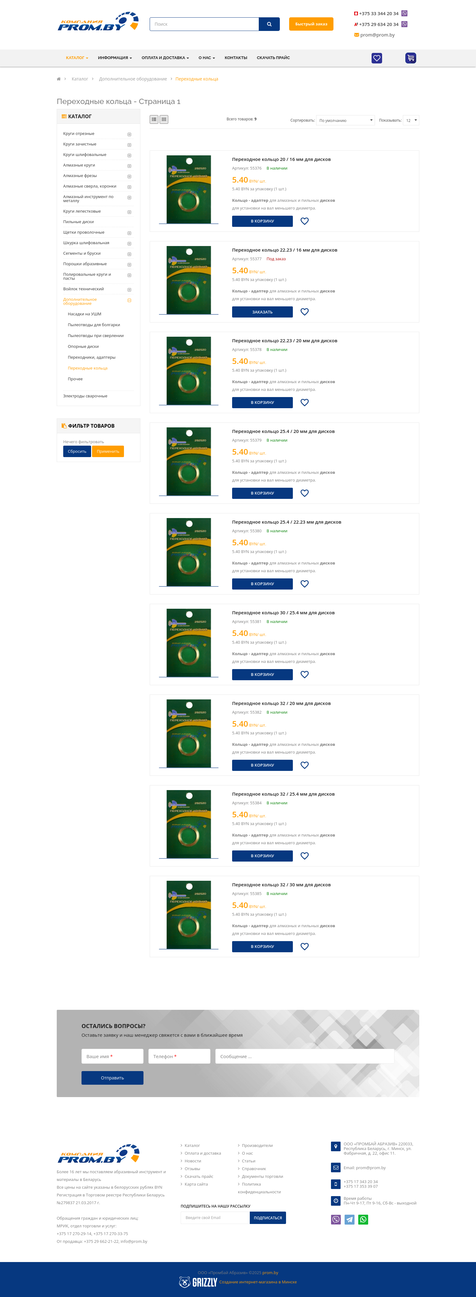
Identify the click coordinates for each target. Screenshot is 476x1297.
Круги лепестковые (82, 211)
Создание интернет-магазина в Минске (258, 1282)
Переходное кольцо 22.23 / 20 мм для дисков (284, 340)
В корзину (262, 221)
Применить (108, 451)
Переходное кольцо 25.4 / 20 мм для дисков (283, 431)
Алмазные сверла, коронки (89, 186)
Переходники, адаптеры (92, 357)
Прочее (75, 379)
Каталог (192, 1145)
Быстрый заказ (311, 24)
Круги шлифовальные (84, 154)
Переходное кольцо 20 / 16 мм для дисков (281, 159)
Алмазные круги (79, 165)
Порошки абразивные (85, 263)
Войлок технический (83, 289)
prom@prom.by (377, 35)
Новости (193, 1161)
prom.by (270, 1272)
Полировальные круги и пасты (87, 276)
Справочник (254, 1168)
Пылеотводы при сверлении (96, 335)
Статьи (249, 1161)
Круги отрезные (79, 133)
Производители (257, 1145)
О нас (247, 1153)
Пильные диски (78, 221)
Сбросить (77, 451)
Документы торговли (262, 1176)
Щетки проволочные (83, 232)
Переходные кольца (88, 368)
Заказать (262, 312)
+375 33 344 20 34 (379, 13)
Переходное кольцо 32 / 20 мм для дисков (281, 703)
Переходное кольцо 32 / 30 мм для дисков (281, 884)
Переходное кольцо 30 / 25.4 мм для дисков (283, 612)
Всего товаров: (242, 119)
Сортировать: (302, 120)
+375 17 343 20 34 (361, 1181)
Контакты (236, 57)
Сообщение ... (236, 1056)
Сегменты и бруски (82, 253)
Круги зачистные (79, 144)
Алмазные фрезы (80, 175)
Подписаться (268, 1218)
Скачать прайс (273, 57)
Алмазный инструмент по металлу (88, 198)
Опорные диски (83, 346)
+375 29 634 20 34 (379, 24)
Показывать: (390, 120)
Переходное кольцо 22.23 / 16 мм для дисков (284, 250)
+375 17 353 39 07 (361, 1186)
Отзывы (192, 1168)
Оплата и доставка (203, 1153)
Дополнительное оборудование (80, 301)
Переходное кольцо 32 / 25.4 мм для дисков (283, 794)
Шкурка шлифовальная (86, 242)
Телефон (165, 1056)
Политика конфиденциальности (259, 1188)
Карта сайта (196, 1184)
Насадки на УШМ (84, 314)
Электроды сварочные (85, 396)
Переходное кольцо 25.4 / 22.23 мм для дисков (286, 522)
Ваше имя (99, 1056)
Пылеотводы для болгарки (94, 324)
